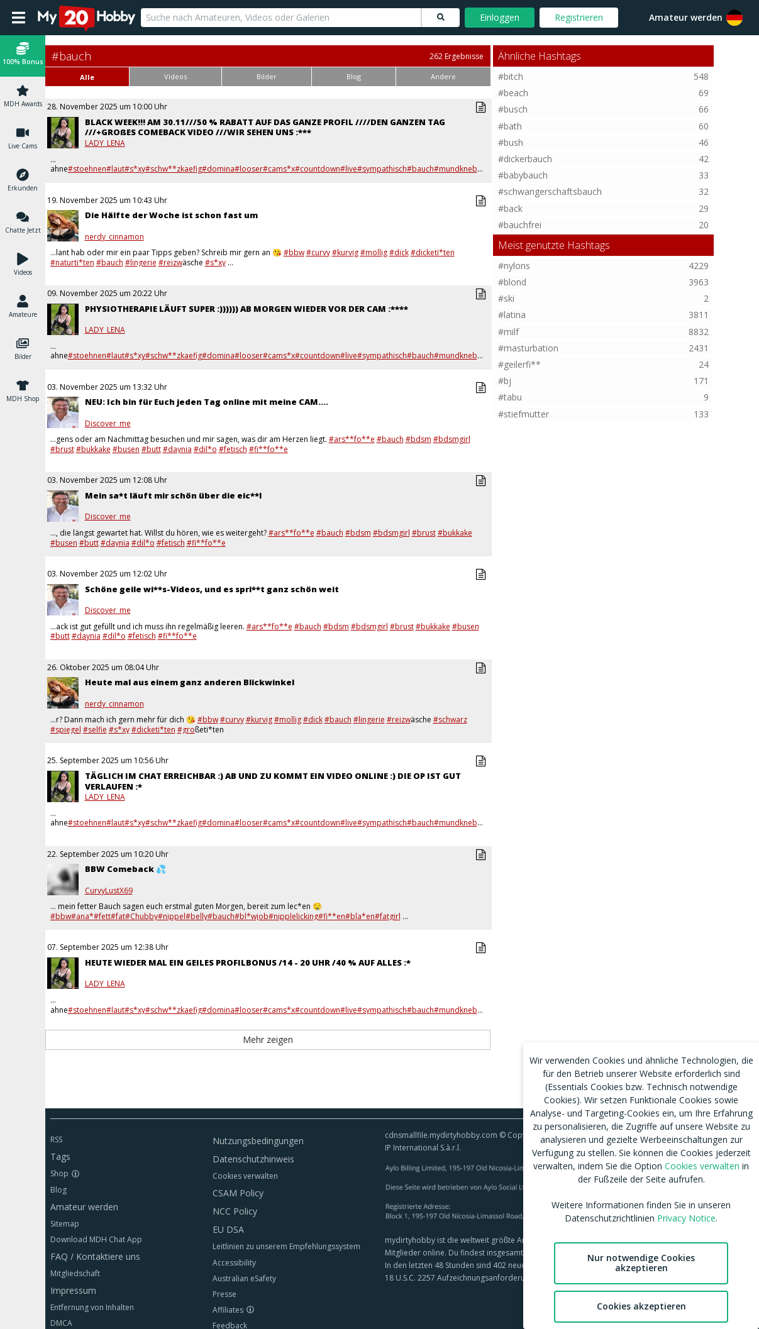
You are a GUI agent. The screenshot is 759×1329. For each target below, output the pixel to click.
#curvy (318, 252)
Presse (224, 1294)
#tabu (510, 397)
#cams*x (279, 168)
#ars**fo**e (352, 439)
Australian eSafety (244, 1278)
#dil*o (205, 449)
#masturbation (528, 348)
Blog (58, 1189)
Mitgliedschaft (75, 1273)
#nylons (514, 266)
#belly (197, 916)
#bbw (294, 252)
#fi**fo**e (268, 449)
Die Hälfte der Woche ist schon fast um (171, 215)
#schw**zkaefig (173, 168)
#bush (510, 142)
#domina (218, 168)
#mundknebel (459, 168)
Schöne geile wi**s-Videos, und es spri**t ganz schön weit (212, 589)
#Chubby (141, 916)
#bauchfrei (519, 225)
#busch (513, 109)
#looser (249, 168)
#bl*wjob (252, 916)
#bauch (420, 168)
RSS (56, 1139)
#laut (115, 168)
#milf (508, 332)
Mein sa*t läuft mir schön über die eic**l (173, 495)
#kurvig (345, 252)
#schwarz (450, 719)
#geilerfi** (519, 364)
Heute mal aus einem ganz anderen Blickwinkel (189, 682)
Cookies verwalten (245, 1176)
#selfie (95, 729)
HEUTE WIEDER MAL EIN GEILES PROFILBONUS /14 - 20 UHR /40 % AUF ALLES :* (248, 962)
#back (510, 208)
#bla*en (360, 916)
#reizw (170, 262)
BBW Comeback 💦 (125, 868)
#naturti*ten (72, 262)
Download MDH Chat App (96, 1239)
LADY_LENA (105, 143)
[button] (22, 56)
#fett (102, 916)
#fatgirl (388, 916)
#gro (186, 729)
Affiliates (228, 1309)
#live (348, 168)
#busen (126, 449)
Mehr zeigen (268, 1039)
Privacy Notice (686, 1218)
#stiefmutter (523, 414)
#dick (399, 252)
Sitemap (64, 1223)
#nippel (172, 916)
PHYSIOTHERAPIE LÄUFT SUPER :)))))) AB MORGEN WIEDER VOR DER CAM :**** (246, 308)
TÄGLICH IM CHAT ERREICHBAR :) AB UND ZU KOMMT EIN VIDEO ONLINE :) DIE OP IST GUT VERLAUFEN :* (273, 781)
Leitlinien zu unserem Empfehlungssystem (286, 1246)
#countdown (317, 168)
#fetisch (233, 449)
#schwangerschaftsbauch (550, 191)
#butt (151, 449)
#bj (504, 381)
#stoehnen (87, 168)
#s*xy (135, 168)
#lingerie (141, 262)
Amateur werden (686, 17)
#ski (506, 298)
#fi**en (331, 916)
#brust (62, 449)
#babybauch (523, 175)
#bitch (510, 76)
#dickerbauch (525, 159)
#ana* (82, 916)
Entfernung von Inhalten (92, 1307)
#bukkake (93, 449)
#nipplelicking (293, 916)
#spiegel (65, 729)
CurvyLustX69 (109, 891)
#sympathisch (382, 168)
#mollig (373, 252)
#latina (512, 315)
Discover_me (108, 424)
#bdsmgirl (451, 439)
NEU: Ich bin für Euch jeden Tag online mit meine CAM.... (206, 401)
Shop (59, 1173)
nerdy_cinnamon (114, 237)
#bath (510, 126)
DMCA (61, 1323)
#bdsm (418, 439)
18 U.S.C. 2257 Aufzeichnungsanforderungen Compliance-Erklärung (504, 1277)
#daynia (177, 449)
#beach (513, 93)
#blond (512, 282)
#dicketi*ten (433, 252)
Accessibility (234, 1262)
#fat (118, 916)
